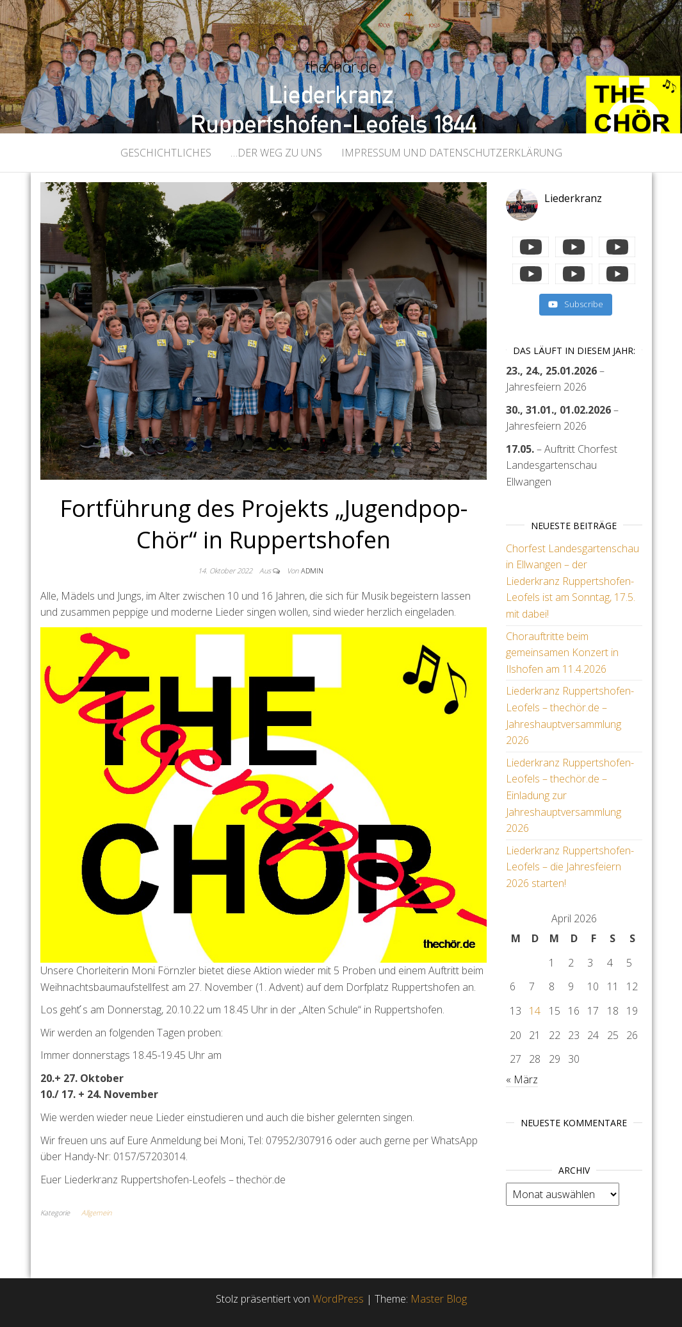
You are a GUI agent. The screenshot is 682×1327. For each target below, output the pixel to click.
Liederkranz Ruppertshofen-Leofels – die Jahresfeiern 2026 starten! (570, 866)
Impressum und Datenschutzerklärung (451, 153)
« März (522, 1079)
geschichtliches (165, 153)
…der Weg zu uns (276, 153)
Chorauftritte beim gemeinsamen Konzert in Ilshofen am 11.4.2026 (562, 652)
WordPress (338, 1299)
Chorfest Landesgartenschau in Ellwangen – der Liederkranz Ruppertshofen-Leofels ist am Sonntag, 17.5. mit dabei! (572, 581)
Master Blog (438, 1299)
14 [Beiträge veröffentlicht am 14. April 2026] (534, 1011)
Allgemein (96, 1212)
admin (312, 570)
